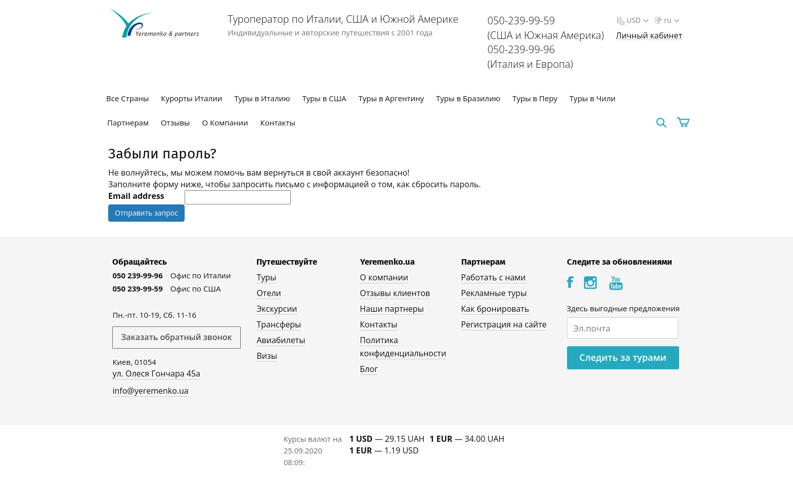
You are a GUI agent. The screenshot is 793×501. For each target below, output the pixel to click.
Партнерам (128, 122)
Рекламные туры (494, 293)
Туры (266, 277)
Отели (268, 293)
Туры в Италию (262, 98)
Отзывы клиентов (395, 293)
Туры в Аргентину (391, 98)
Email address (136, 195)
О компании (384, 277)
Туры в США (324, 98)
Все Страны (127, 98)
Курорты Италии (191, 98)
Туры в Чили (592, 98)
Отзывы (175, 122)
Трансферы (278, 324)
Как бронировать (495, 308)
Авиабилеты (280, 340)
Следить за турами (623, 357)
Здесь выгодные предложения (623, 308)
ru (670, 20)
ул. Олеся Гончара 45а (156, 373)
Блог (369, 368)
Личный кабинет (649, 35)
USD (636, 20)
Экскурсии (276, 308)
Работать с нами (493, 277)
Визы (266, 355)
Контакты (277, 122)
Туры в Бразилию (468, 98)
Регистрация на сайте (504, 324)
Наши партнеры (392, 308)
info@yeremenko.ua (150, 390)
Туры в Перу (534, 98)
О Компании (225, 122)
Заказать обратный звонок (176, 337)
